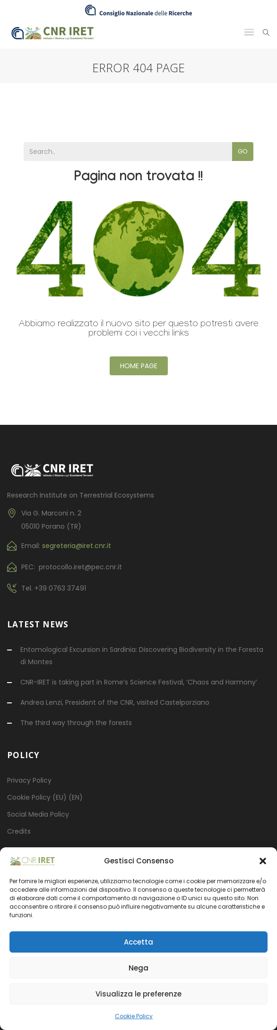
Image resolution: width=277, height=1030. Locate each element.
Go (243, 151)
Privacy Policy (29, 780)
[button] (263, 861)
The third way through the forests (76, 722)
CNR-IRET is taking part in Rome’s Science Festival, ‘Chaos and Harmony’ (138, 682)
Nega (138, 968)
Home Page (138, 366)
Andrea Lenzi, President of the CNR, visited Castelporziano (114, 702)
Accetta (138, 942)
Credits (19, 831)
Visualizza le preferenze (138, 994)
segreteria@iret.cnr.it (76, 545)
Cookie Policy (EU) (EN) (45, 797)
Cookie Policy (134, 1016)
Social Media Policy (38, 814)
